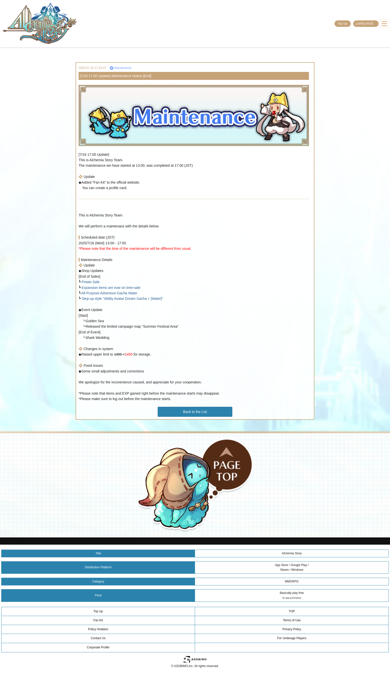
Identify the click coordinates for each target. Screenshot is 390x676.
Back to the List (195, 412)
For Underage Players (291, 638)
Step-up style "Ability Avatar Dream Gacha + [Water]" (122, 299)
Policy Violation (98, 629)
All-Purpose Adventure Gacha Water (109, 293)
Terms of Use (292, 620)
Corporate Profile (98, 647)
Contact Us (98, 638)
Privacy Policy (292, 629)
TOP (292, 611)
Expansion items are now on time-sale (110, 288)
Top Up (342, 23)
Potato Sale (90, 282)
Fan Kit (98, 620)
